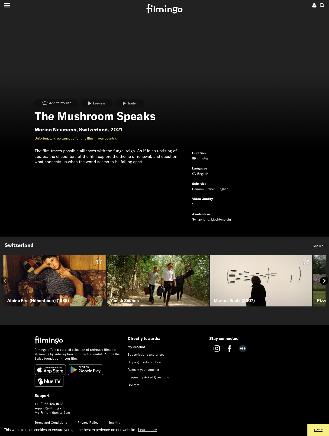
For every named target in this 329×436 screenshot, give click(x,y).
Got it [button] (318, 430)
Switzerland (93, 129)
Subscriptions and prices (146, 354)
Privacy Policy (87, 422)
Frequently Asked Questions (148, 377)
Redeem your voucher (143, 370)
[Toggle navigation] (7, 5)
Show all (319, 246)
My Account (136, 347)
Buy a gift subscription (144, 362)
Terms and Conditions (51, 422)
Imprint (114, 422)
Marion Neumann (55, 129)
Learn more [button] (147, 430)
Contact (133, 385)
